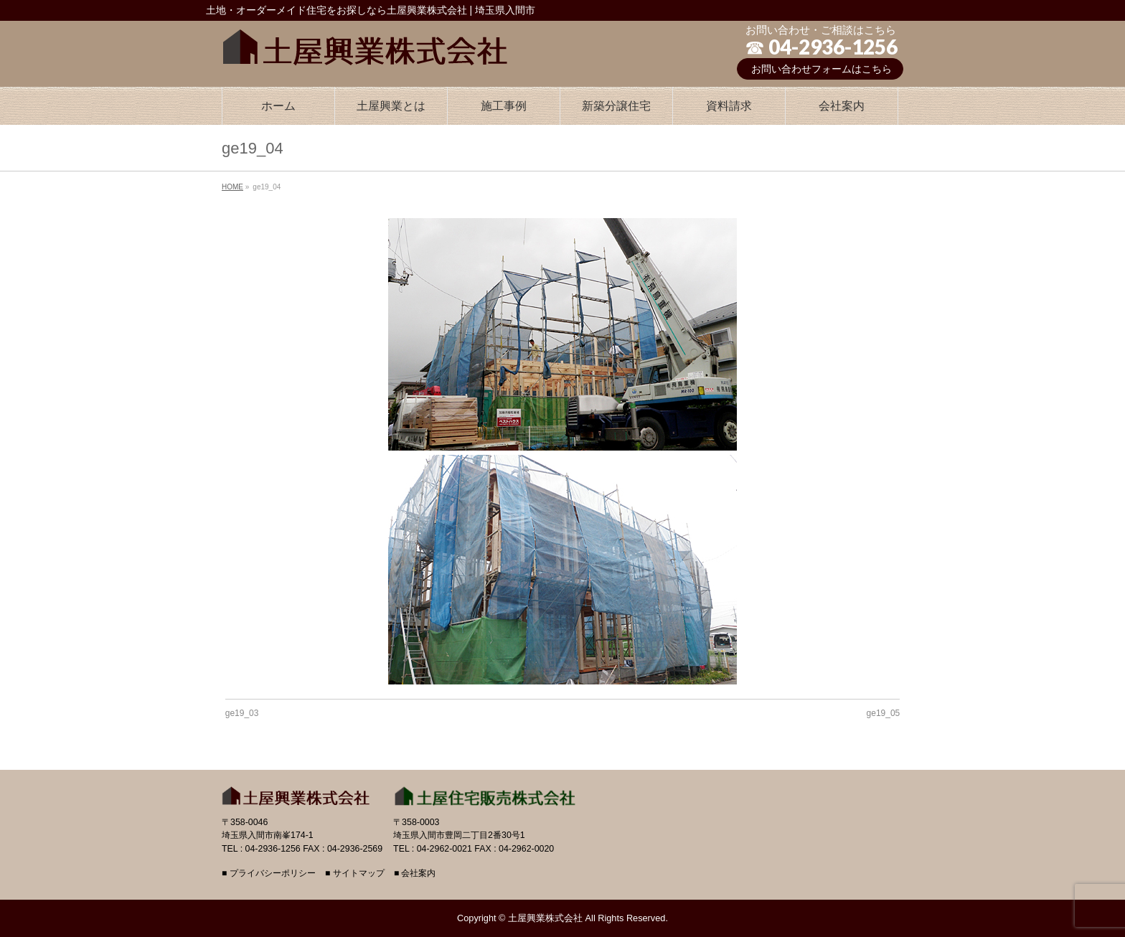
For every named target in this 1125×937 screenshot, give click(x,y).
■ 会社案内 (415, 873)
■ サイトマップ (355, 873)
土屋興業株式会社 (545, 918)
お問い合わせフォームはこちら (821, 69)
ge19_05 (883, 713)
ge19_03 (242, 713)
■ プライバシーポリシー (269, 873)
